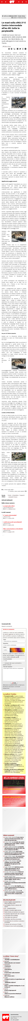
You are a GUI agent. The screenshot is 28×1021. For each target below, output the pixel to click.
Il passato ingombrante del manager (15, 913)
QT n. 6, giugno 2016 (9, 531)
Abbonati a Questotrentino (12, 797)
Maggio (14, 986)
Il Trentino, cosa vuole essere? (17, 491)
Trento (9, 495)
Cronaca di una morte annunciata (14, 926)
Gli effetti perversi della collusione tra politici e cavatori (14, 765)
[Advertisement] (14, 578)
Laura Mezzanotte (9, 507)
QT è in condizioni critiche (11, 789)
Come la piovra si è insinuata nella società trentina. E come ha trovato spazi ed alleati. (14, 725)
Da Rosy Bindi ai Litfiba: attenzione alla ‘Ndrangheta (14, 771)
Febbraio (12, 959)
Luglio (15, 978)
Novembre (8, 968)
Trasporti (21, 495)
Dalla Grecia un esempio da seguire (14, 912)
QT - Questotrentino (10, 908)
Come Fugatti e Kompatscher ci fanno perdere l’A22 (13, 902)
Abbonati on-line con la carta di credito (14, 805)
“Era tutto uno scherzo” (11, 917)
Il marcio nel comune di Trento (13, 924)
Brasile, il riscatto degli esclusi (13, 910)
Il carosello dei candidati (11, 915)
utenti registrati (9, 634)
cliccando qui (14, 657)
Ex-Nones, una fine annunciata (13, 919)
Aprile (10, 989)
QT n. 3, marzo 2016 (9, 518)
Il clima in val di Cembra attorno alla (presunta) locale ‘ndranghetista (14, 706)
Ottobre (12, 971)
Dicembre (8, 965)
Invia (14, 683)
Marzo (13, 992)
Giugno (10, 981)
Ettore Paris (7, 46)
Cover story (21, 16)
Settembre (9, 975)
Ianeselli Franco (13, 497)
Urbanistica (15, 495)
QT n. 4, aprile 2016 (9, 525)
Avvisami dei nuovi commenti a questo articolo (12, 663)
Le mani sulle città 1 (8, 489)
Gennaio (12, 962)
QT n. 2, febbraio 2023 (10, 16)
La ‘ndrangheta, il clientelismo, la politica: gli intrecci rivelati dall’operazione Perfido (13, 720)
